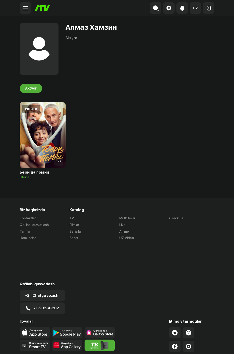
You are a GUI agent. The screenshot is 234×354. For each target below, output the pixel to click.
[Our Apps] (35, 309)
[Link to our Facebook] (175, 310)
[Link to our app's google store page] (67, 297)
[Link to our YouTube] (188, 310)
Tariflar (25, 231)
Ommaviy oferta (170, 345)
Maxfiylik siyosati (201, 345)
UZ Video (126, 238)
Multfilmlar (127, 218)
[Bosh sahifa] (42, 8)
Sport (73, 238)
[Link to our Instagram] (188, 297)
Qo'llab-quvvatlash (34, 225)
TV (71, 218)
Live (122, 225)
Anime (124, 231)
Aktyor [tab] (31, 88)
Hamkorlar (28, 238)
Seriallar (75, 231)
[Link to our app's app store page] (35, 297)
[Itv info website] (100, 309)
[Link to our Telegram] (175, 297)
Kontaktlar (28, 218)
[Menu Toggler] (25, 8)
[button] (195, 8)
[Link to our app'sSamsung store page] (100, 297)
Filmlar (74, 225)
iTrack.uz (176, 218)
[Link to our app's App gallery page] (67, 309)
